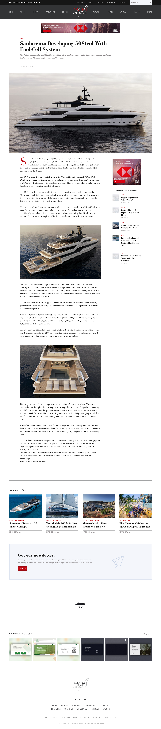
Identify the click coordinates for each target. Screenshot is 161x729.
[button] (20, 649)
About (90, 2)
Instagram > (147, 634)
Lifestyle (123, 12)
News (11, 12)
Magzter (100, 2)
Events (149, 12)
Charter (109, 12)
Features (96, 12)
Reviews (35, 12)
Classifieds (81, 2)
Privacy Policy (110, 717)
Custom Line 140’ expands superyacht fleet (130, 212)
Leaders (65, 12)
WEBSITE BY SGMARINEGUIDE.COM (94, 724)
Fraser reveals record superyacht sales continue (131, 258)
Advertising (66, 717)
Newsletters (111, 2)
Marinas (137, 12)
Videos (22, 12)
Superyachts (50, 12)
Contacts (123, 2)
